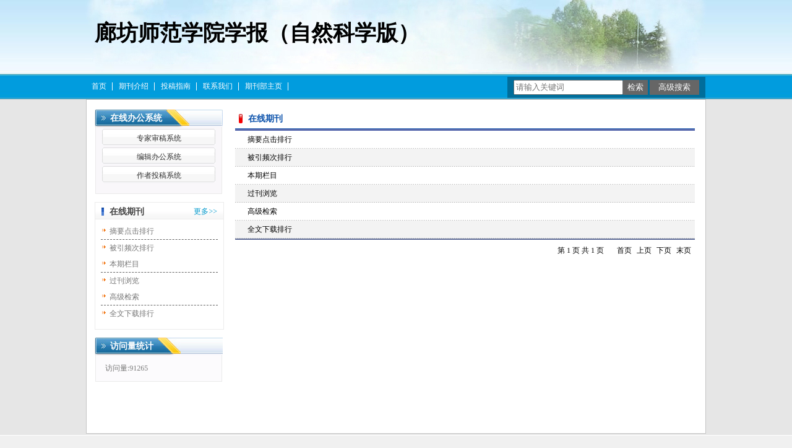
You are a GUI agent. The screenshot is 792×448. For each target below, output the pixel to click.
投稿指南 (176, 86)
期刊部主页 (263, 86)
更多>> (205, 211)
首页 (99, 86)
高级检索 (124, 296)
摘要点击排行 (132, 231)
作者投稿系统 (159, 175)
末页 (683, 250)
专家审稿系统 (159, 138)
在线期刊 (127, 211)
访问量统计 (131, 346)
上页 (644, 250)
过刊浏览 (124, 280)
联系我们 (218, 86)
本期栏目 (124, 264)
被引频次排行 (132, 248)
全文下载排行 (132, 313)
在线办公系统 (136, 118)
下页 (663, 250)
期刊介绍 (133, 86)
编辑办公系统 (159, 156)
